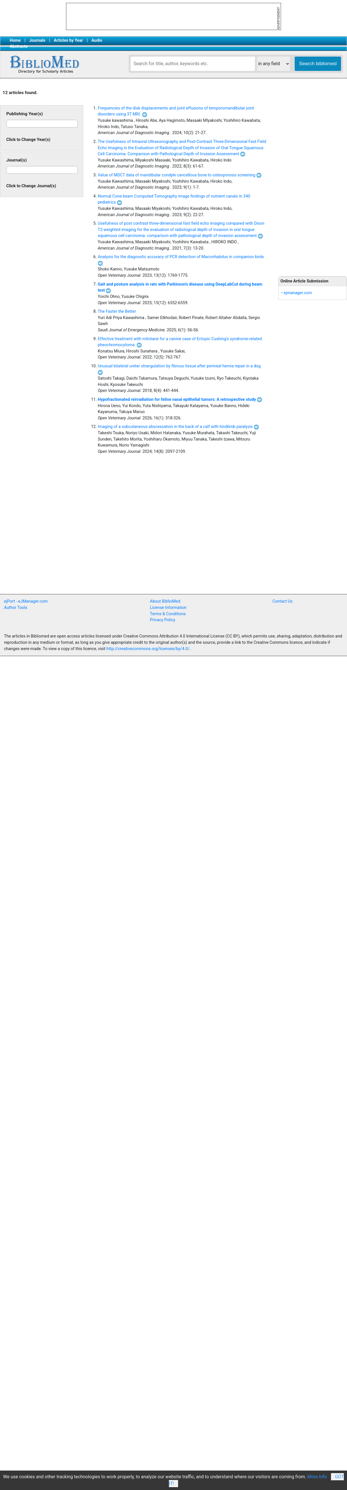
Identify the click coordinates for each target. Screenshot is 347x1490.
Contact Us (282, 601)
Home (15, 40)
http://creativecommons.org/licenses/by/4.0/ (148, 648)
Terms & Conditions (168, 613)
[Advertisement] (120, 552)
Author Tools (15, 607)
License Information (168, 607)
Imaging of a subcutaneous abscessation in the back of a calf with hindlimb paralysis (178, 426)
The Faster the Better (117, 311)
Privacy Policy (163, 619)
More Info (317, 1476)
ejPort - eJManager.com (26, 601)
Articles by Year (68, 40)
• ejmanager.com (296, 292)
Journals (37, 40)
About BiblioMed (165, 601)
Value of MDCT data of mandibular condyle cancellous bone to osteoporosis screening (180, 175)
